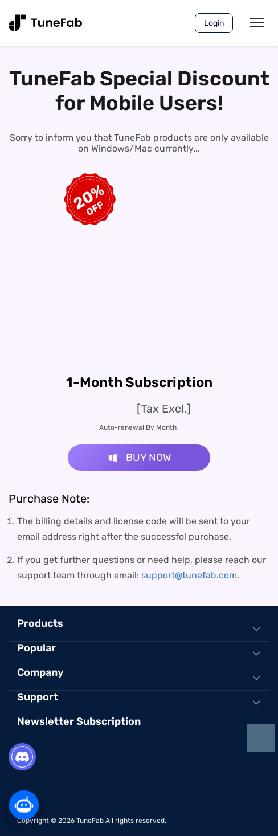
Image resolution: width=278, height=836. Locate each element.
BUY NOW (139, 457)
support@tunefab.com (189, 575)
